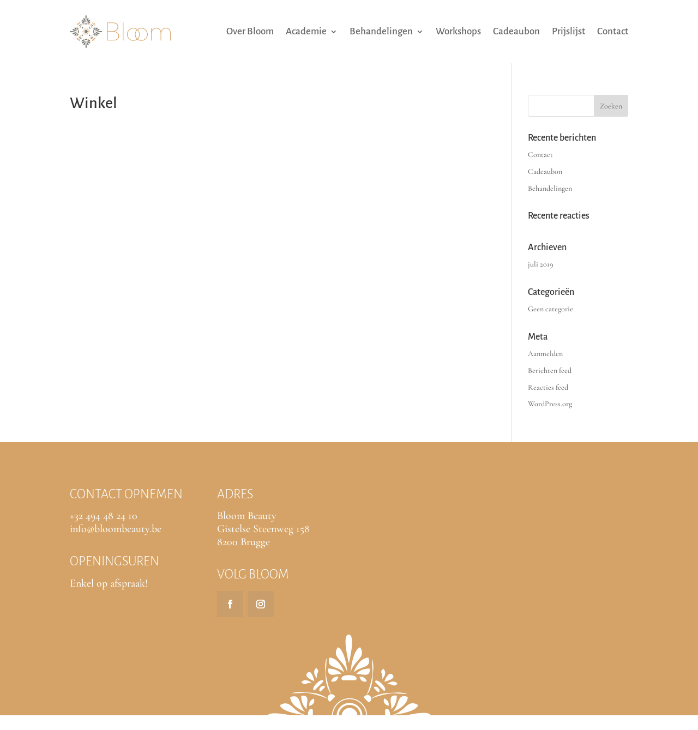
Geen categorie (550, 308)
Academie (306, 31)
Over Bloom (250, 31)
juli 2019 (540, 264)
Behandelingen (381, 31)
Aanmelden (545, 353)
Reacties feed (548, 387)
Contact (612, 31)
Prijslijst (568, 31)
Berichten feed (549, 370)
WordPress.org (550, 403)
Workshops (458, 31)
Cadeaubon (516, 31)
